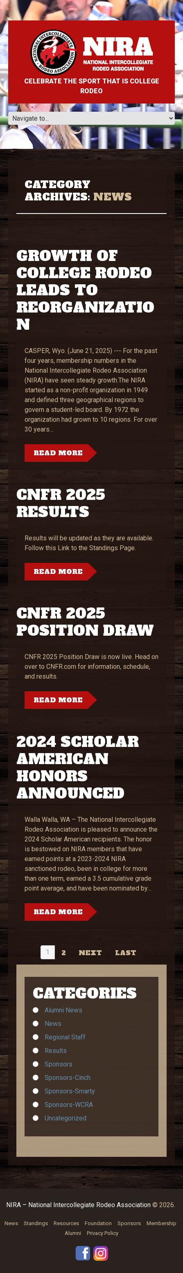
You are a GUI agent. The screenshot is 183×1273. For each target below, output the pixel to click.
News (53, 1024)
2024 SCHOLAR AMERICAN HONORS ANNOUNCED (77, 767)
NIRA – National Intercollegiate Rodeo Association (78, 1205)
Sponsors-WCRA (69, 1105)
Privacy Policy (102, 1233)
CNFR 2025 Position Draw (85, 622)
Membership (161, 1223)
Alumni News (63, 1010)
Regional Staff (65, 1037)
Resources (66, 1223)
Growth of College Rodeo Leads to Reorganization (85, 290)
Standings (36, 1223)
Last (125, 952)
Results (56, 1051)
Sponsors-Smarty (70, 1091)
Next (90, 952)
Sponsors (58, 1064)
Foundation (98, 1223)
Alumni (73, 1233)
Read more (58, 452)
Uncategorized (65, 1118)
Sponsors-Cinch (67, 1078)
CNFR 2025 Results (60, 503)
